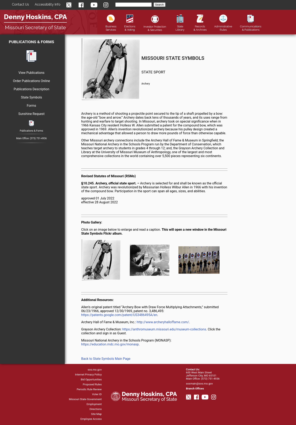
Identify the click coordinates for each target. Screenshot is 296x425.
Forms (31, 106)
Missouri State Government (85, 399)
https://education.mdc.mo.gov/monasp (110, 344)
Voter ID (97, 394)
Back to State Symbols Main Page (105, 359)
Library (180, 26)
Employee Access (91, 418)
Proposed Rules (92, 384)
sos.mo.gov (95, 369)
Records (200, 26)
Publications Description (31, 89)
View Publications (31, 73)
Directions (96, 409)
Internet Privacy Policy (88, 374)
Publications (250, 26)
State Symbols (31, 97)
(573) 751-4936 (38, 138)
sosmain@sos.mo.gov (199, 383)
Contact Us (20, 4)
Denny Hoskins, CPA (35, 17)
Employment (94, 404)
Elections (129, 26)
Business (110, 26)
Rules (223, 26)
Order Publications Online (31, 81)
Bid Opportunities (91, 379)
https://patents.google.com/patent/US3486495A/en (119, 315)
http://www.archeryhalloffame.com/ (163, 322)
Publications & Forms (31, 41)
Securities (154, 26)
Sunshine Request (31, 114)
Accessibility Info (47, 4)
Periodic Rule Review (89, 389)
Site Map (96, 414)
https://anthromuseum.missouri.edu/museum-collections (164, 329)
